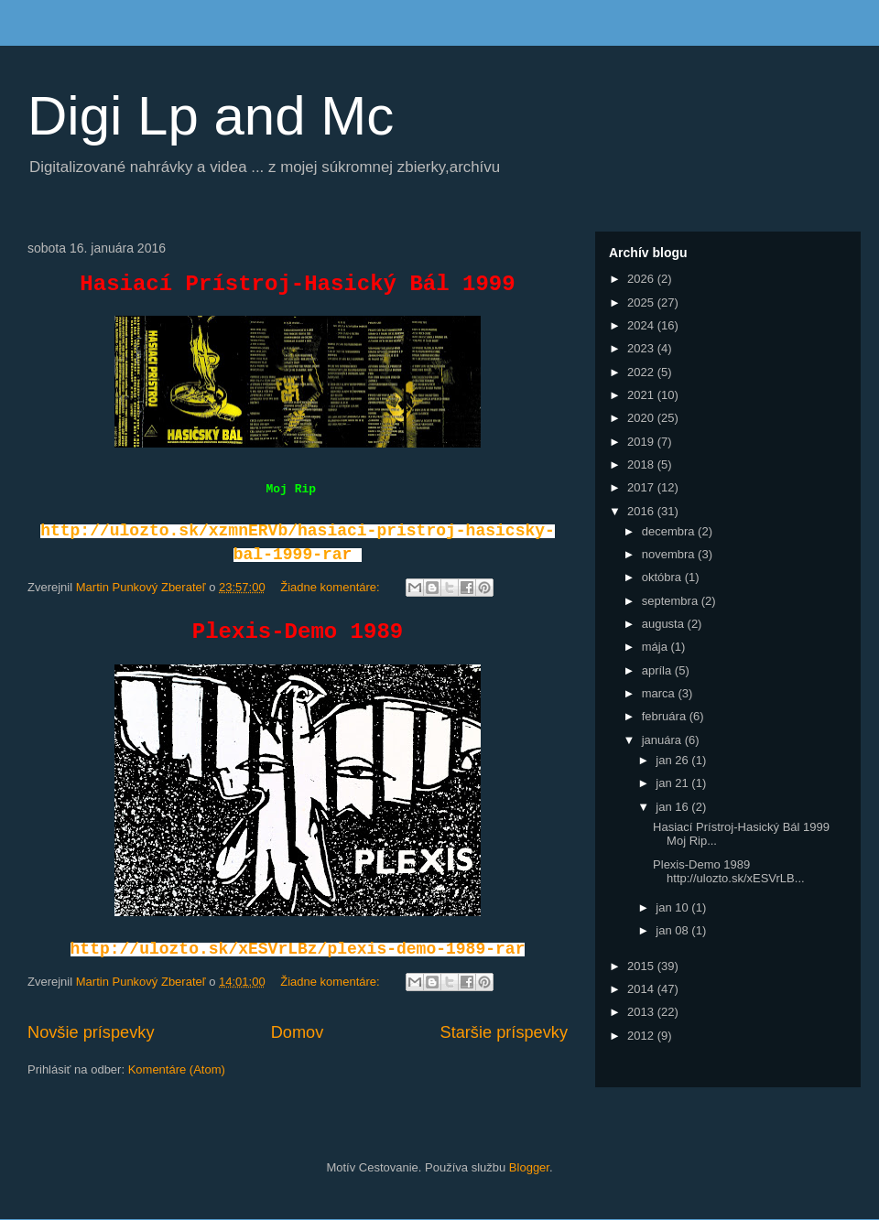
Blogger (529, 1167)
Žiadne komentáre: (331, 587)
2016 (642, 511)
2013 (642, 1012)
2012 (642, 1035)
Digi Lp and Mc (210, 115)
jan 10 (673, 907)
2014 (642, 989)
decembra (670, 531)
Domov (297, 1032)
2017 (642, 487)
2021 (642, 395)
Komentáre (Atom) (176, 1069)
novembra (670, 554)
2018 (642, 464)
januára (663, 740)
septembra (671, 601)
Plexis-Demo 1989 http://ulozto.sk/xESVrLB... (729, 872)
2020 (642, 418)
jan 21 (673, 783)
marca (660, 693)
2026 (642, 279)
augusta (665, 624)
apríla (658, 670)
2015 (642, 966)
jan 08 (673, 930)
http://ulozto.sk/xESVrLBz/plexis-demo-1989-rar (298, 949)
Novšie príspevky (90, 1032)
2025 (642, 302)
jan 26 (673, 760)
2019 (642, 441)
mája (656, 646)
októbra (663, 577)
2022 (642, 372)
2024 (642, 325)
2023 (642, 348)
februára (665, 716)
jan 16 (673, 807)
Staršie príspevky (504, 1032)
